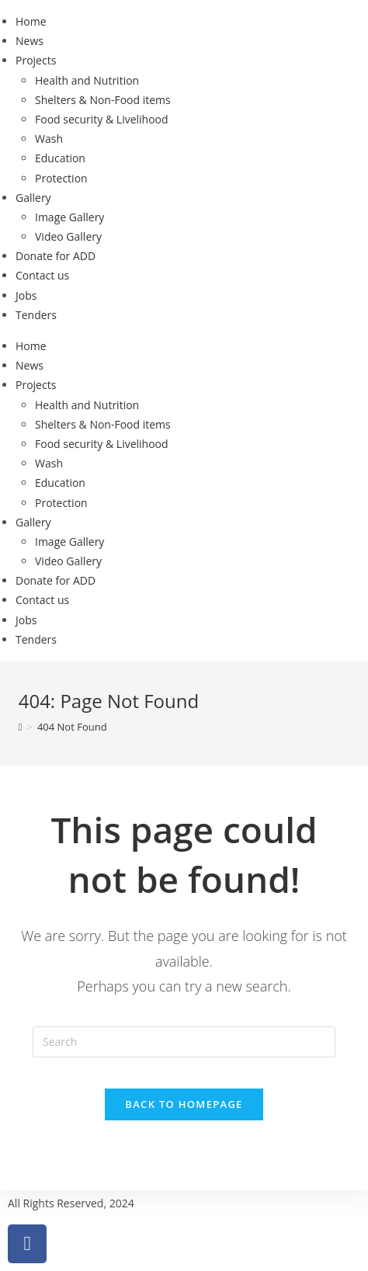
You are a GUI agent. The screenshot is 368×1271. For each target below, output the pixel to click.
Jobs (26, 295)
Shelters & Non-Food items (103, 99)
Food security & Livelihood (101, 119)
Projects (36, 60)
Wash (49, 138)
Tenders (36, 314)
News (29, 40)
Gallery (33, 197)
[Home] (21, 727)
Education (60, 158)
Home (31, 21)
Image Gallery (69, 217)
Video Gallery (68, 236)
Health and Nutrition (87, 80)
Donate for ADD (55, 255)
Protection (61, 178)
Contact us (42, 275)
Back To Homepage (183, 1104)
